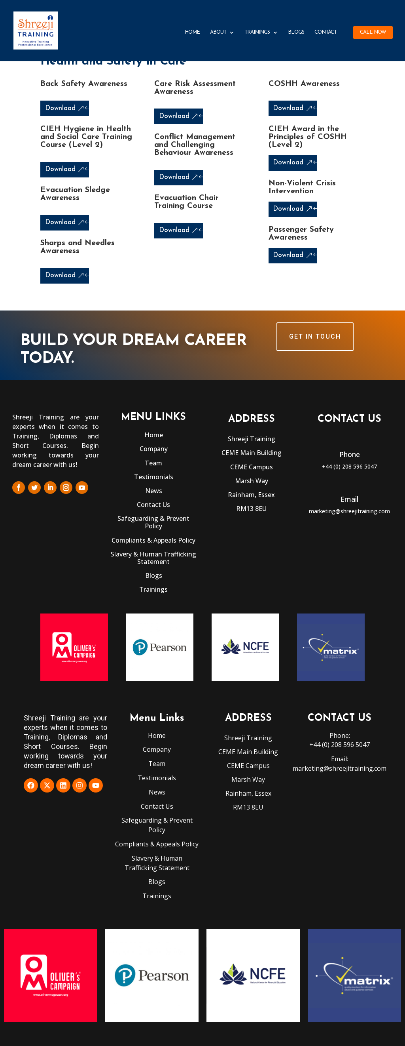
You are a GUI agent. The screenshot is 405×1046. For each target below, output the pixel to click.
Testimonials (153, 477)
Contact (325, 32)
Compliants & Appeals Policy (153, 540)
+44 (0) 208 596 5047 (349, 466)
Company (154, 448)
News (153, 490)
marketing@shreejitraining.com (349, 511)
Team (153, 463)
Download (60, 108)
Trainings (257, 32)
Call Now (373, 32)
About (218, 32)
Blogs (296, 32)
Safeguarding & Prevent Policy (153, 522)
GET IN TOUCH (315, 336)
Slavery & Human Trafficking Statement (153, 558)
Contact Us (153, 504)
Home (192, 32)
